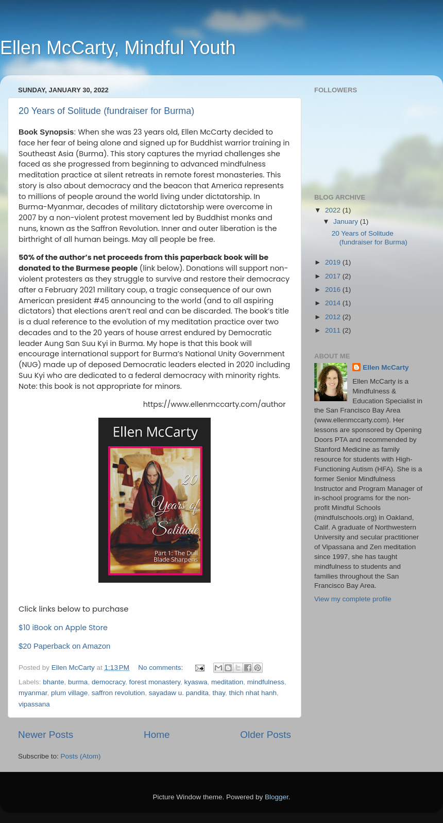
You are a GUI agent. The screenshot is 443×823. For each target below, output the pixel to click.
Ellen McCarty (385, 367)
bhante (53, 682)
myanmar (33, 693)
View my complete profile (352, 599)
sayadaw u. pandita (179, 693)
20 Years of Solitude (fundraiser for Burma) (106, 111)
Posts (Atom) (81, 756)
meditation (227, 682)
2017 (334, 276)
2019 (334, 262)
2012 (334, 317)
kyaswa (196, 682)
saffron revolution (118, 693)
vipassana (34, 704)
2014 (334, 303)
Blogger (276, 797)
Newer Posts (45, 734)
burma (78, 682)
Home (156, 734)
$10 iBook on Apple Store (63, 627)
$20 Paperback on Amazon (64, 646)
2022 (334, 210)
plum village (69, 693)
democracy (108, 682)
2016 (334, 289)
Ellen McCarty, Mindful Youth (118, 47)
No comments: (161, 667)
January (346, 221)
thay (219, 693)
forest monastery (154, 682)
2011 (334, 330)
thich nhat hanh (253, 693)
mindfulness (265, 682)
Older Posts (265, 734)
